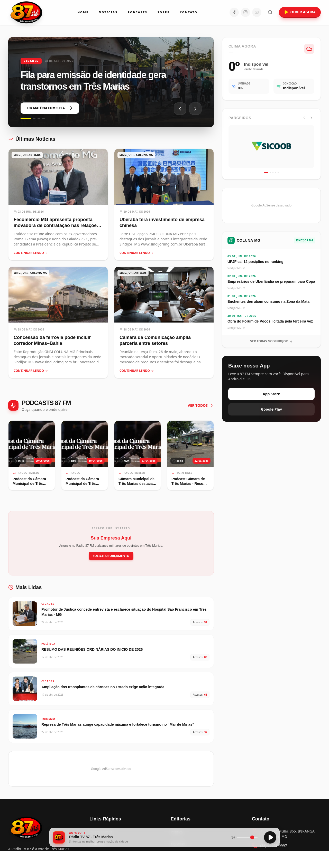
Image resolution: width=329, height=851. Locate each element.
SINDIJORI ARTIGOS (27, 155)
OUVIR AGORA (300, 12)
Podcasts (137, 12)
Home (82, 12)
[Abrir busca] (270, 12)
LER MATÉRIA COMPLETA (50, 108)
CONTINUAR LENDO (31, 253)
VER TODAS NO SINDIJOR (271, 341)
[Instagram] (245, 12)
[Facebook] (234, 12)
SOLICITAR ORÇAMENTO (111, 556)
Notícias (108, 12)
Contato (188, 12)
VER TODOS (201, 405)
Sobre (164, 12)
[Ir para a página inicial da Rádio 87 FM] (26, 12)
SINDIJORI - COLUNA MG (136, 155)
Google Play (271, 409)
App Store (271, 393)
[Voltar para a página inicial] (26, 827)
